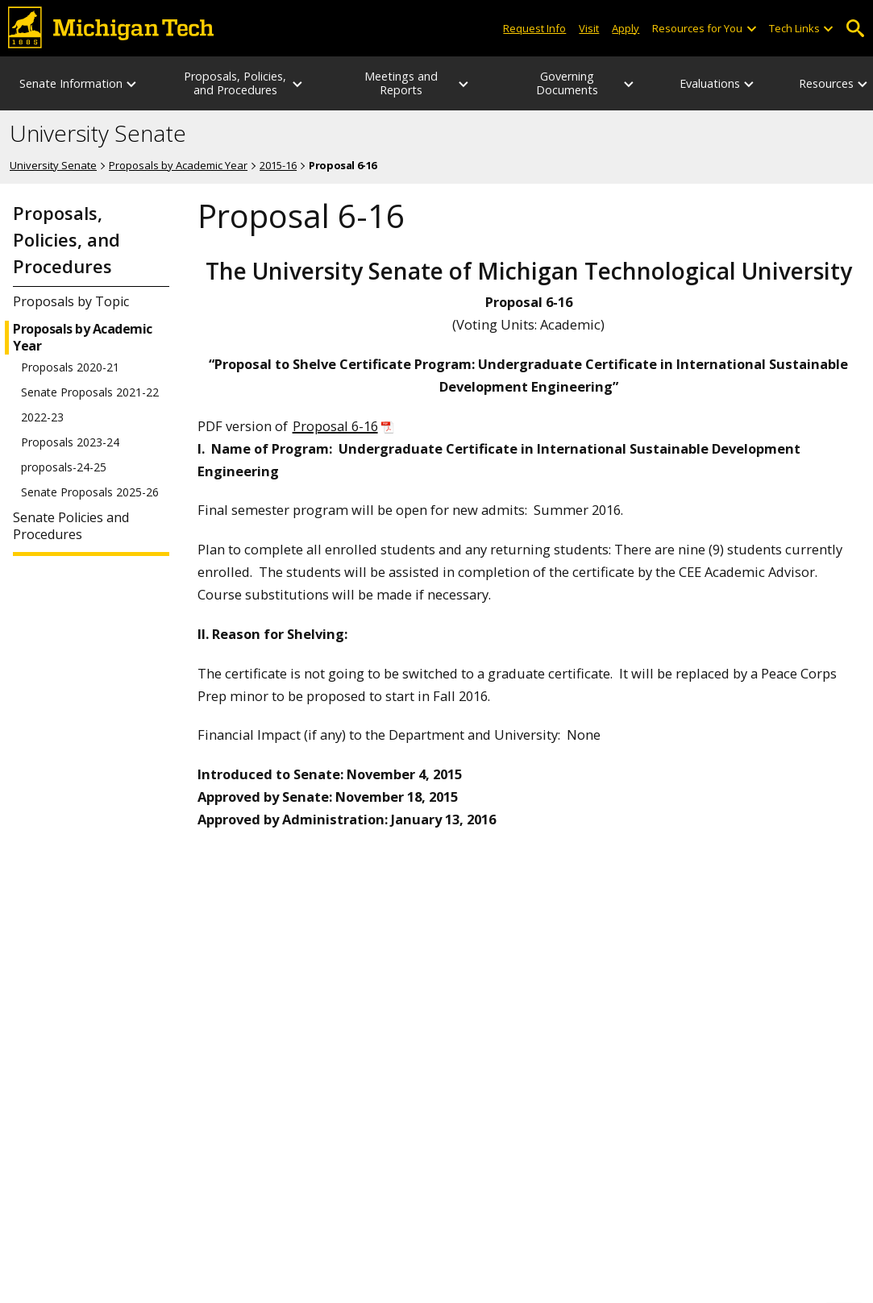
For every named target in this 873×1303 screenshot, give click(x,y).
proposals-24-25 (63, 467)
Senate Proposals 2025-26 (90, 492)
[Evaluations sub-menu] (749, 84)
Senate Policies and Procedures (71, 526)
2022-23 (42, 417)
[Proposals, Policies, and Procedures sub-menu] (298, 84)
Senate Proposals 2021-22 (90, 392)
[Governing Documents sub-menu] (629, 84)
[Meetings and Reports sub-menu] (464, 84)
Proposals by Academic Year (178, 165)
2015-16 (278, 165)
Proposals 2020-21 (70, 367)
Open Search (855, 28)
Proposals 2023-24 (70, 442)
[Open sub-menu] (750, 28)
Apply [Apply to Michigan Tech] (625, 28)
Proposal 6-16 (335, 426)
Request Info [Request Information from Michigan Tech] (534, 28)
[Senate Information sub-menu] (132, 84)
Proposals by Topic (71, 301)
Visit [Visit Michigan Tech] (589, 28)
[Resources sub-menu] (863, 84)
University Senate (98, 133)
